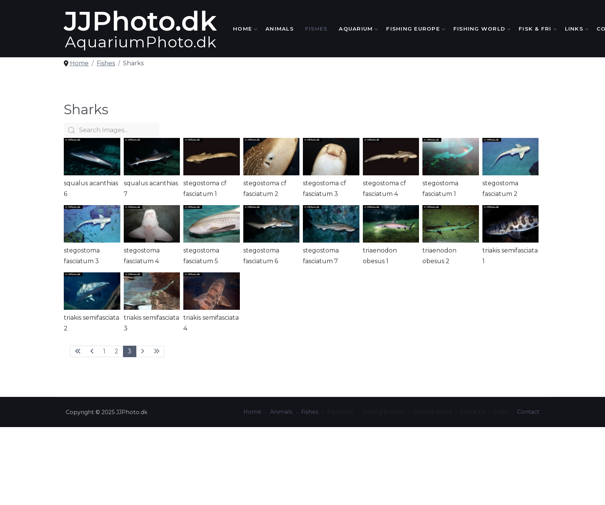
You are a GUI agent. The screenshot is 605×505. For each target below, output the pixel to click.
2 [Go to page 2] (116, 351)
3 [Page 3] (129, 351)
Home (243, 29)
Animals (279, 29)
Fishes (316, 29)
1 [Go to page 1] (104, 351)
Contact (528, 411)
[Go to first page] (78, 351)
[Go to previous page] (92, 351)
